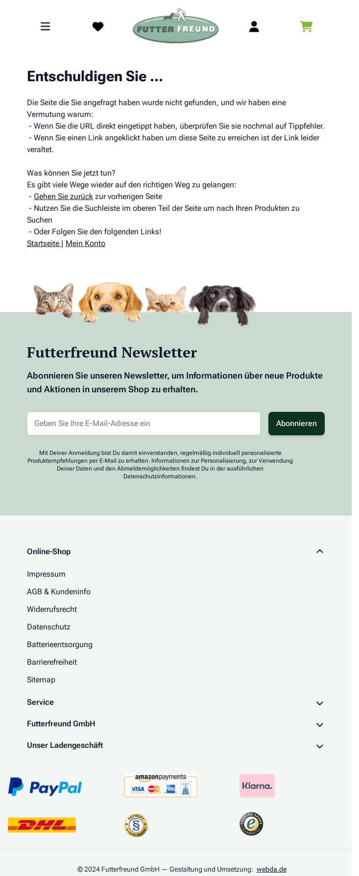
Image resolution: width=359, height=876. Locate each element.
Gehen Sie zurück (63, 196)
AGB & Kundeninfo (59, 591)
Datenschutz (49, 626)
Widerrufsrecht (52, 609)
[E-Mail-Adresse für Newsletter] (144, 423)
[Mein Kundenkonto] (254, 26)
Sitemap (41, 679)
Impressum (46, 574)
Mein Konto (85, 243)
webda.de (272, 869)
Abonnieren (296, 423)
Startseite (43, 243)
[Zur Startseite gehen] (176, 26)
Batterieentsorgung (60, 644)
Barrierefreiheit (52, 662)
